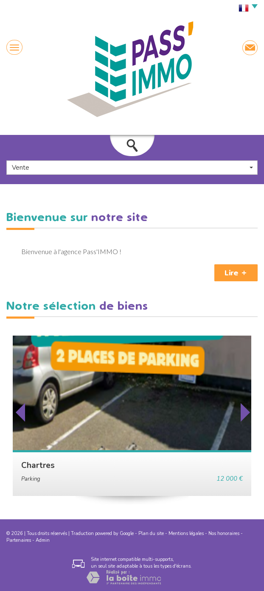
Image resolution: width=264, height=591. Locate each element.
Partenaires (18, 540)
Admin (43, 540)
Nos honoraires (223, 533)
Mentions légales (186, 533)
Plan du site (151, 533)
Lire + (236, 273)
